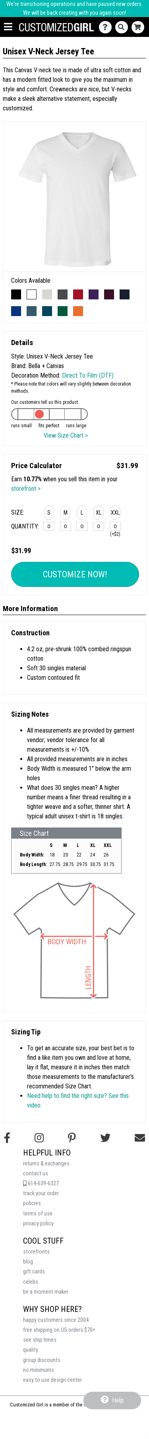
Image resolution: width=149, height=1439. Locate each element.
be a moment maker (45, 1292)
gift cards (34, 1271)
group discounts (41, 1360)
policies (32, 1203)
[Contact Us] (107, 27)
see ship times (39, 1340)
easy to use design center (52, 1380)
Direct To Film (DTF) (88, 375)
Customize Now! (75, 574)
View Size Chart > (66, 435)
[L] (81, 526)
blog (28, 1261)
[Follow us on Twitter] (105, 1138)
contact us (35, 1173)
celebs (30, 1282)
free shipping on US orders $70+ (59, 1330)
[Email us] (140, 1138)
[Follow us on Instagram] (39, 1138)
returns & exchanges (46, 1163)
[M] (65, 526)
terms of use (37, 1213)
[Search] (123, 27)
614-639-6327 (41, 1183)
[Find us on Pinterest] (72, 1138)
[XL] (98, 526)
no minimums (38, 1370)
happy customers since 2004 (56, 1320)
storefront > (26, 488)
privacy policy (38, 1223)
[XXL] (115, 526)
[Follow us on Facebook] (7, 1138)
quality (30, 1349)
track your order (41, 1193)
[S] (48, 526)
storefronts (36, 1251)
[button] (49, 514)
